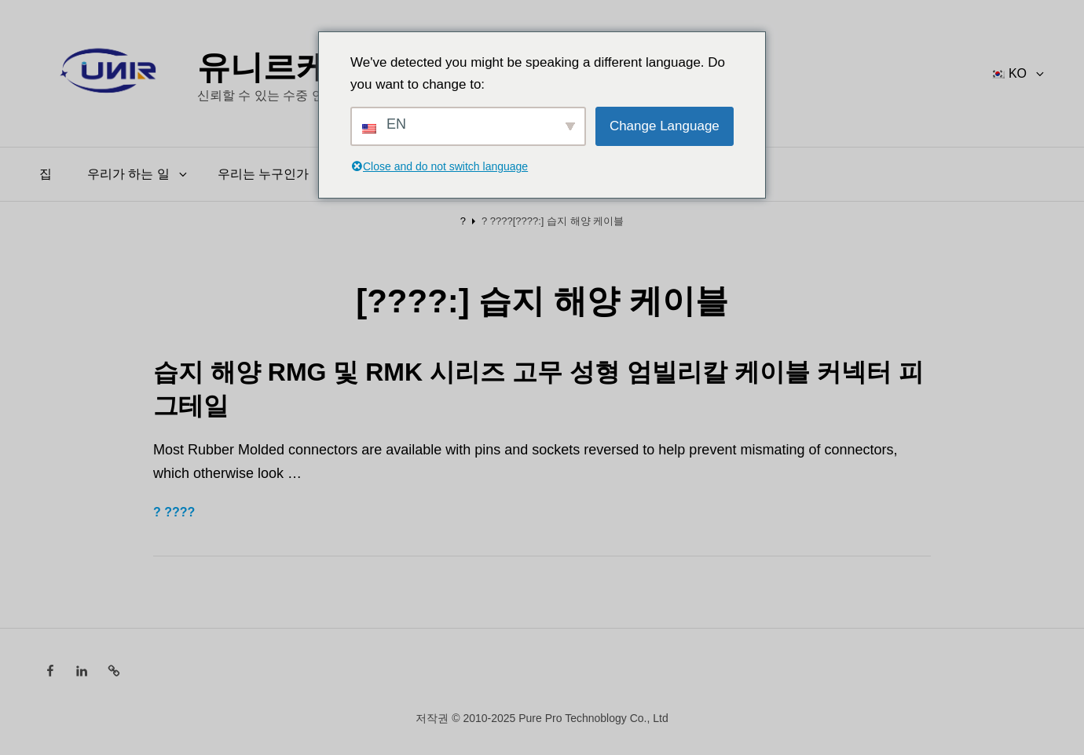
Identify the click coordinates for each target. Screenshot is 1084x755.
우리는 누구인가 (263, 174)
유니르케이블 (296, 65)
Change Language (665, 126)
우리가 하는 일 (138, 174)
